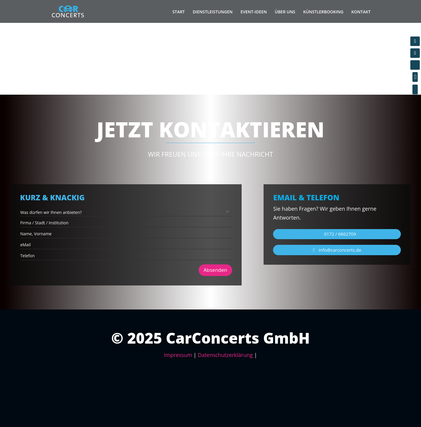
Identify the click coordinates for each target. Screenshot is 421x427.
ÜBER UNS (285, 12)
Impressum (178, 354)
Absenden (174, 253)
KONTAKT (361, 12)
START (179, 12)
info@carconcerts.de (340, 250)
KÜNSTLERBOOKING (323, 12)
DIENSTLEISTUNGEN (213, 12)
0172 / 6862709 (340, 234)
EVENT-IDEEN (253, 12)
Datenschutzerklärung (225, 354)
